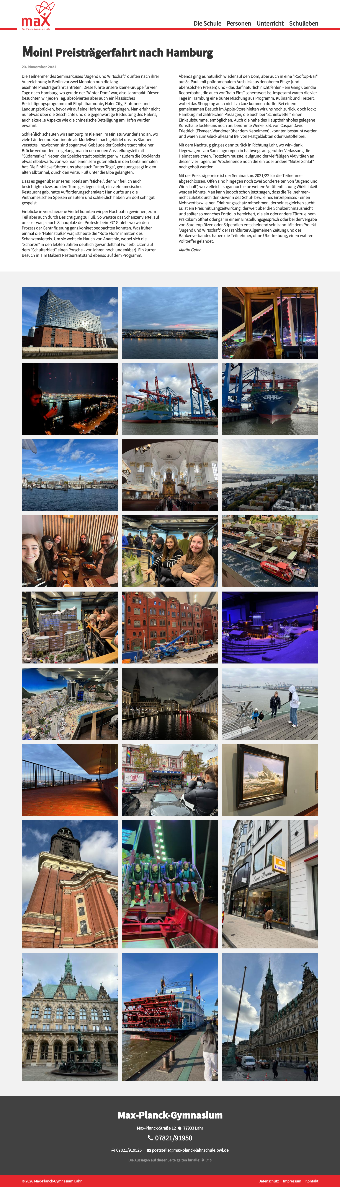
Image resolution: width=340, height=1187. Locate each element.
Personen (239, 23)
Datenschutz (268, 1181)
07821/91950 (173, 1137)
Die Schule (207, 23)
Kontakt (311, 1181)
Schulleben (303, 23)
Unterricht (270, 23)
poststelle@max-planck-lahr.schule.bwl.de (190, 1150)
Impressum (292, 1181)
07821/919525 (129, 1150)
